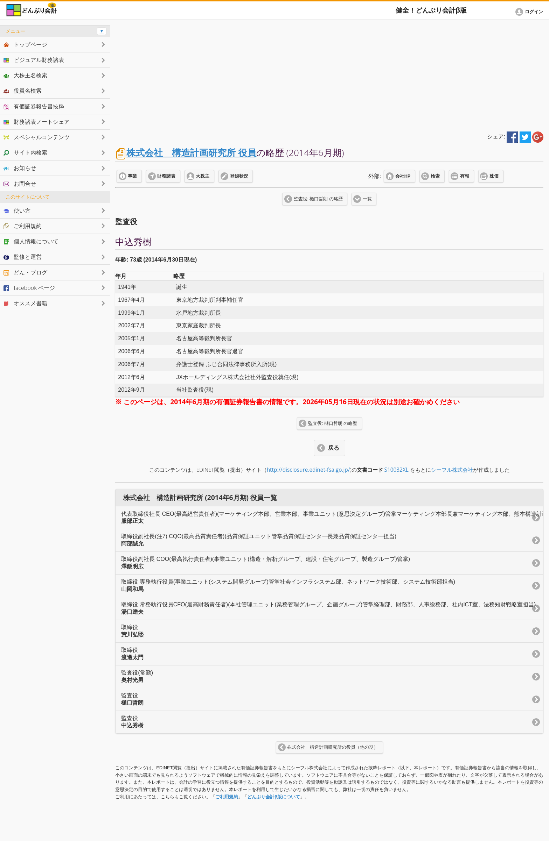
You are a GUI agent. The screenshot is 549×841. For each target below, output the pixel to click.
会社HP (402, 176)
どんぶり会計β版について (273, 796)
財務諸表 (166, 176)
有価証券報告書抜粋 (34, 106)
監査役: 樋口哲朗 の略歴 (318, 199)
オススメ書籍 (25, 303)
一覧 (367, 199)
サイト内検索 (25, 152)
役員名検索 (23, 90)
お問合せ (20, 183)
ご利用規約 (226, 796)
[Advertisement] (329, 74)
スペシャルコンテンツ (37, 137)
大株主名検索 (25, 75)
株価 (494, 176)
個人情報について (31, 241)
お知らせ (20, 168)
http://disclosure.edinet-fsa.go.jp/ (308, 469)
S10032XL (396, 469)
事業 (132, 176)
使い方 (17, 210)
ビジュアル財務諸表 (34, 60)
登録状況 (239, 176)
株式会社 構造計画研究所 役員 (191, 153)
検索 (435, 176)
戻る (333, 448)
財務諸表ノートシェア (37, 122)
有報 (464, 176)
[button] (530, 12)
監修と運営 (23, 257)
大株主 (202, 176)
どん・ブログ (25, 272)
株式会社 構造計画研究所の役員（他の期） (332, 747)
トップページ (25, 44)
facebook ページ (29, 288)
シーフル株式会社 (452, 469)
